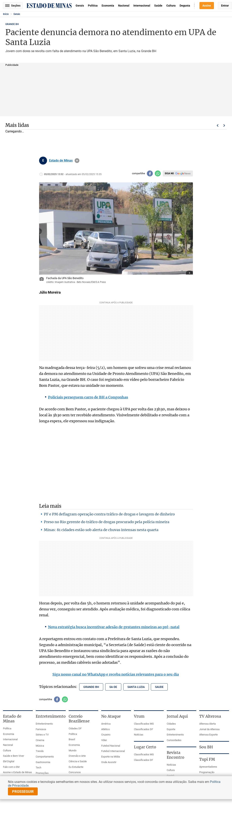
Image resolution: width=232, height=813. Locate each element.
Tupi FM (207, 759)
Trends (40, 751)
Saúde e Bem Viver (13, 755)
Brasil (72, 739)
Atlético (105, 729)
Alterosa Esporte (208, 734)
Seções (12, 5)
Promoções (42, 773)
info (77, 160)
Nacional (123, 5)
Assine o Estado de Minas (17, 772)
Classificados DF (143, 729)
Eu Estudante (76, 766)
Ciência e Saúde (78, 761)
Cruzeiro (105, 734)
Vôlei (104, 740)
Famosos (41, 729)
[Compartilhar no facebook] (150, 173)
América (106, 723)
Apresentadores (208, 766)
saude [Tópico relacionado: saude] (159, 687)
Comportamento (45, 756)
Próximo (224, 125)
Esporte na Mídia (110, 756)
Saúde (158, 5)
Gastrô (170, 775)
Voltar (217, 125)
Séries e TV (42, 734)
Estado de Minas (61, 160)
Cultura (171, 5)
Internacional (141, 5)
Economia (108, 5)
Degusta (185, 5)
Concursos (75, 772)
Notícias (138, 734)
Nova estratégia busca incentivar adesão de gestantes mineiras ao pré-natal (113, 627)
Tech (38, 767)
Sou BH (206, 747)
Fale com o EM (11, 766)
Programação (206, 772)
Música (40, 745)
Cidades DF (75, 728)
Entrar (225, 5)
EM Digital (8, 761)
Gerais (80, 5)
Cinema (40, 740)
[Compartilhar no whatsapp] (158, 173)
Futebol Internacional (113, 751)
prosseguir (23, 791)
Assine (206, 5)
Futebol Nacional (110, 745)
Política (93, 5)
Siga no (169, 173)
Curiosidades (174, 740)
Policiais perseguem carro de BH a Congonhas (88, 397)
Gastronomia (43, 762)
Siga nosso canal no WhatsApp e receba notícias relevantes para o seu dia (115, 674)
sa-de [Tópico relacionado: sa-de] (113, 687)
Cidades (171, 723)
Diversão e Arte (77, 755)
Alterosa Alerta (207, 723)
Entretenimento (44, 723)
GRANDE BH (12, 24)
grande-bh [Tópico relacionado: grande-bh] (91, 687)
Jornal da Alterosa (209, 729)
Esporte (171, 729)
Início (6, 14)
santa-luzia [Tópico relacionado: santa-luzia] (136, 687)
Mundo (72, 750)
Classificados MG (144, 723)
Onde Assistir (108, 762)
